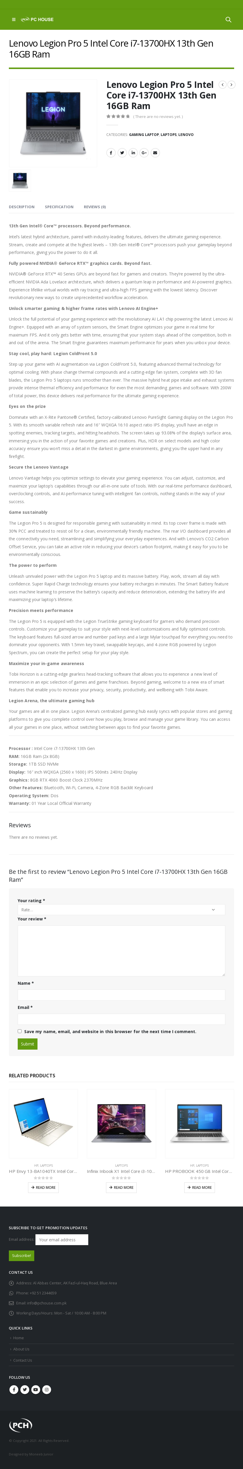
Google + (144, 152)
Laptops (169, 134)
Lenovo (186, 134)
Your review (32, 919)
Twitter (122, 152)
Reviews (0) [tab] (95, 206)
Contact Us (22, 1360)
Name (26, 983)
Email (155, 152)
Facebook (111, 152)
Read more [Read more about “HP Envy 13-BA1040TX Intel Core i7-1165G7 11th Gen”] (46, 1187)
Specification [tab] (59, 206)
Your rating (31, 900)
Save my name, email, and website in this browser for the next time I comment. (110, 1031)
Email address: (48, 1239)
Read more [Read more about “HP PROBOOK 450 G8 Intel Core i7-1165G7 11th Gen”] (202, 1187)
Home (18, 1337)
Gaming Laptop (144, 134)
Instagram (46, 1389)
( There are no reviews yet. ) (158, 116)
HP (36, 1165)
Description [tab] (22, 206)
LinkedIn (133, 152)
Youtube (35, 1389)
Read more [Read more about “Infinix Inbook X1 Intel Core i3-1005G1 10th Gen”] (123, 1187)
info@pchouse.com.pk (46, 1303)
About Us (21, 1349)
